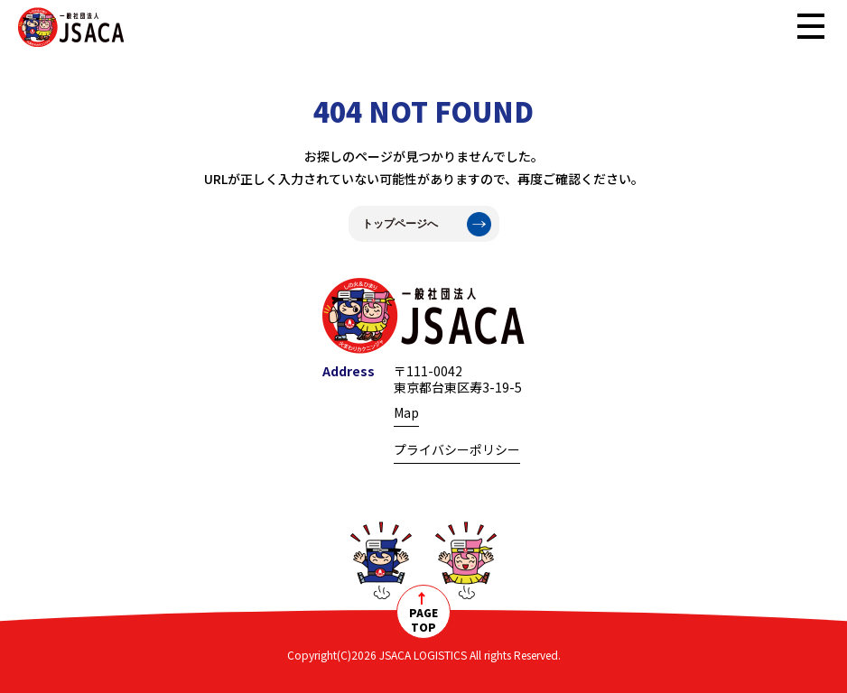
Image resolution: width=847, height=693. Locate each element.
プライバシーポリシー (457, 449)
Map (406, 412)
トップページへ (400, 223)
